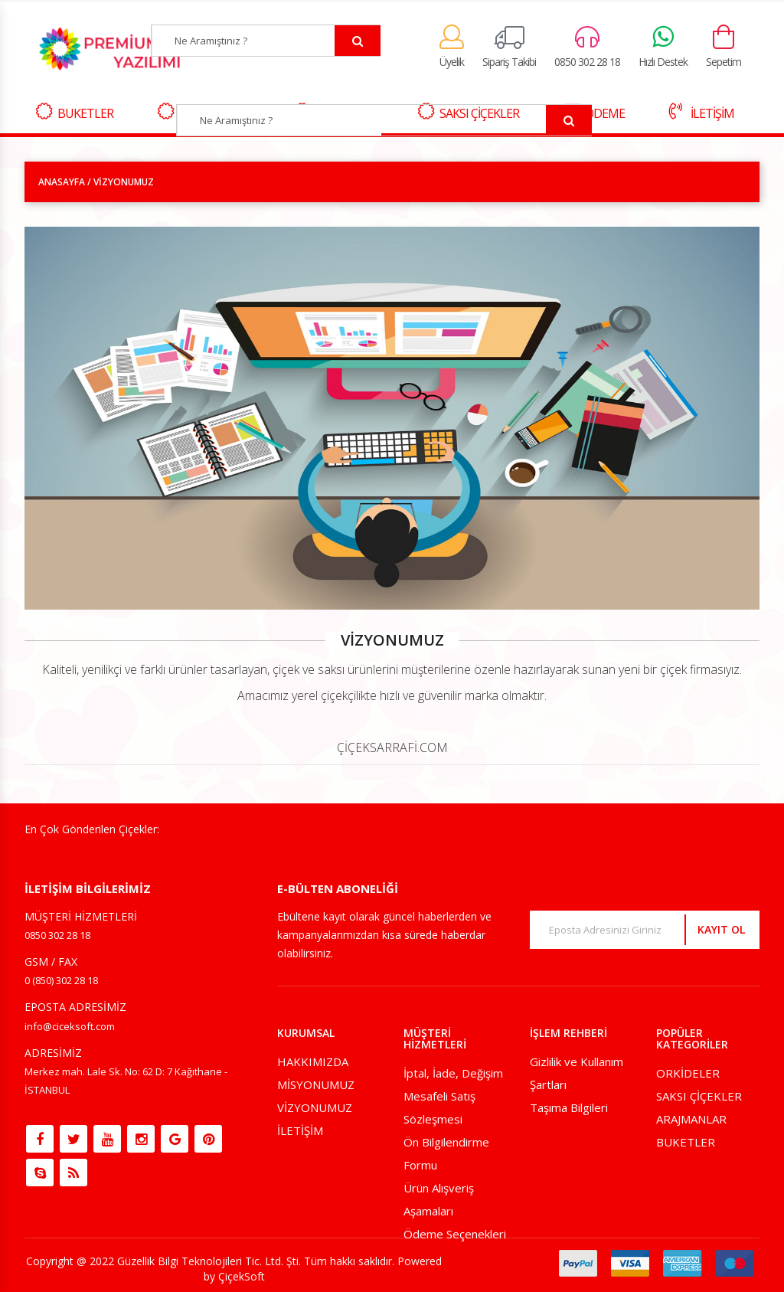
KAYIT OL (721, 929)
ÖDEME (594, 112)
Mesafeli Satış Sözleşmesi (439, 1107)
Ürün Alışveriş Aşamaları (438, 1199)
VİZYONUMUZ (314, 1107)
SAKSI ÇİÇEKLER (699, 1096)
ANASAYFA (61, 181)
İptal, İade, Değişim (453, 1073)
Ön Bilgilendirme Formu (446, 1153)
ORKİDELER (688, 1073)
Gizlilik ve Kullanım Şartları (576, 1073)
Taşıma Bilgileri (569, 1107)
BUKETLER (74, 112)
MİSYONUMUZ (315, 1084)
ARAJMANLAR (691, 1119)
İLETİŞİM (701, 112)
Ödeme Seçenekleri (454, 1233)
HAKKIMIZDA (312, 1061)
